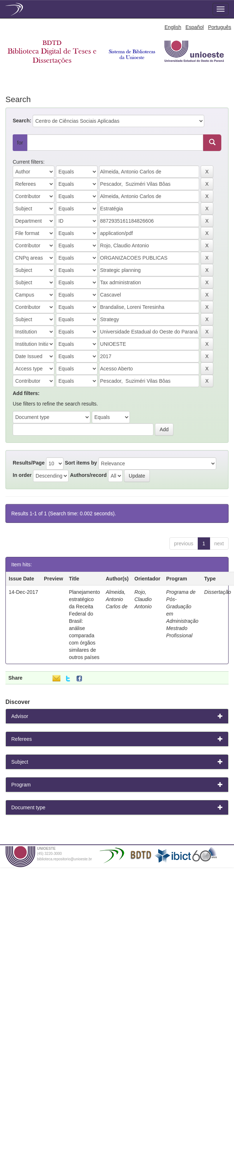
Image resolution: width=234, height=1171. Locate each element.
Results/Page (29, 463)
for (20, 143)
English (173, 27)
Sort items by (81, 463)
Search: (22, 120)
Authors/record (88, 475)
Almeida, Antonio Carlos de (117, 599)
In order (22, 475)
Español (194, 27)
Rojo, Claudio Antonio (143, 599)
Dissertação (217, 592)
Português (219, 27)
